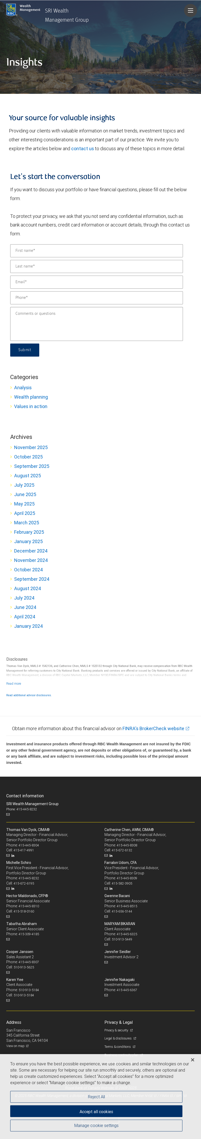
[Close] (192, 1060)
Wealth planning (31, 397)
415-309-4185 (29, 934)
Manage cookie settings (96, 1125)
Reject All (96, 1096)
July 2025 (24, 485)
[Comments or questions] (96, 324)
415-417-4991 (24, 850)
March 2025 (26, 523)
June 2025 (25, 494)
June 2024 (25, 607)
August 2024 (27, 588)
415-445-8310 (29, 906)
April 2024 (24, 617)
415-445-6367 (127, 990)
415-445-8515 (127, 906)
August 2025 (27, 476)
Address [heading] (13, 1022)
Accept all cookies (96, 1111)
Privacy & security (116, 1030)
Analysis (23, 388)
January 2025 (28, 541)
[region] (100, 1096)
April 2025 (24, 513)
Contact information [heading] (25, 795)
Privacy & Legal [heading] (118, 1022)
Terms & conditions (117, 1046)
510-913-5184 (29, 990)
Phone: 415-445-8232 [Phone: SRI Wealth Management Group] (21, 809)
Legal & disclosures (118, 1038)
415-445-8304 (29, 845)
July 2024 (24, 598)
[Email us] (8, 814)
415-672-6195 (24, 883)
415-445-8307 (29, 962)
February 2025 (29, 532)
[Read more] (13, 683)
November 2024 (31, 560)
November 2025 (31, 447)
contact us (82, 149)
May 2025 (24, 504)
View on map (15, 1046)
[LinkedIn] (14, 855)
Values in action (30, 406)
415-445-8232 (29, 878)
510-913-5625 (24, 967)
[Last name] (96, 266)
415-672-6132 (122, 850)
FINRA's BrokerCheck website (153, 728)
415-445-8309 (127, 878)
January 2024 (28, 626)
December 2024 (31, 551)
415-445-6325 (127, 934)
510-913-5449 (122, 939)
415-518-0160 (24, 911)
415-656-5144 (122, 911)
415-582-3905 (122, 883)
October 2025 (28, 457)
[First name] (96, 250)
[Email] (96, 282)
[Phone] (96, 297)
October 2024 (28, 570)
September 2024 (31, 579)
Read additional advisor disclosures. (29, 695)
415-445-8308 (127, 845)
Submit (24, 350)
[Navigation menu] (190, 10)
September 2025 (31, 466)
